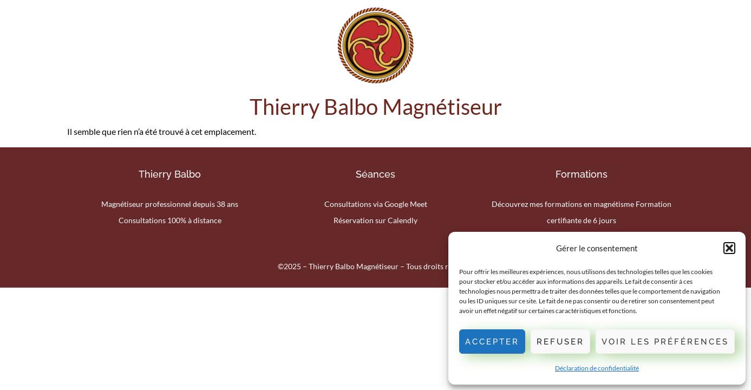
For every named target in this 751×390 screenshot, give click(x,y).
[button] (729, 248)
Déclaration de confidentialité (597, 368)
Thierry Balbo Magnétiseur (376, 107)
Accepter (492, 342)
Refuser (560, 342)
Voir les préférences (665, 342)
